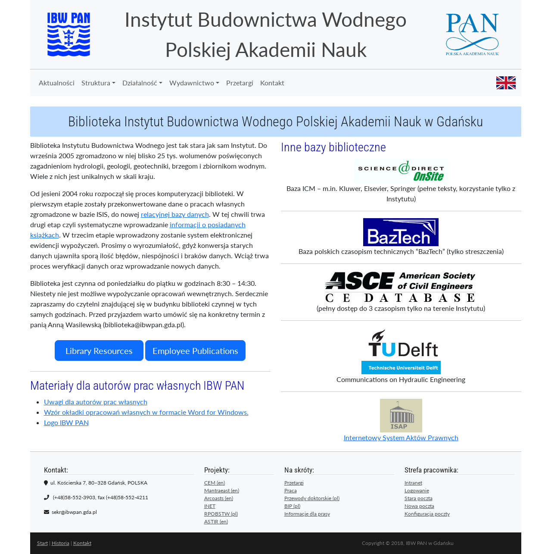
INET (209, 506)
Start (42, 543)
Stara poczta (419, 498)
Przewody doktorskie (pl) (311, 498)
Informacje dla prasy (307, 513)
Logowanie (417, 490)
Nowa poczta (419, 506)
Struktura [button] (95, 82)
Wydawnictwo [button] (191, 82)
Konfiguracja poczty (427, 513)
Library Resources (99, 350)
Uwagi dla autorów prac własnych (95, 402)
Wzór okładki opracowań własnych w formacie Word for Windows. (146, 412)
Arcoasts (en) (218, 498)
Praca (290, 490)
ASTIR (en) (216, 521)
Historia (60, 543)
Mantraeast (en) (221, 490)
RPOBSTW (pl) (221, 513)
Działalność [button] (139, 82)
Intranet (413, 482)
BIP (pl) (292, 506)
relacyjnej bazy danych (175, 214)
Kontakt (272, 82)
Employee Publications (195, 350)
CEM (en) (214, 482)
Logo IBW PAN (66, 422)
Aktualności (57, 82)
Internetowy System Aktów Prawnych (401, 420)
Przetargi (239, 82)
